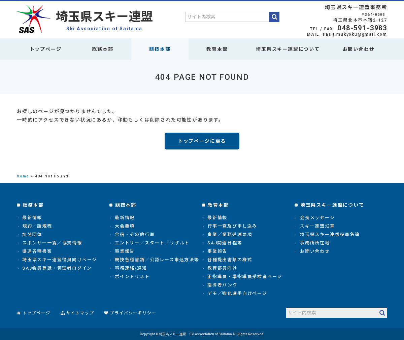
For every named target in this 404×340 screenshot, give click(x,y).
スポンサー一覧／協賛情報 (52, 242)
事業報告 (125, 251)
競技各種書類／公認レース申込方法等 (157, 259)
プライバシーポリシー (133, 313)
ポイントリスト (132, 276)
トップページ (46, 49)
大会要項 (125, 226)
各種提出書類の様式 (229, 259)
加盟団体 (32, 234)
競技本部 (159, 49)
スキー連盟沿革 (317, 226)
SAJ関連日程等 (224, 242)
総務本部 (102, 49)
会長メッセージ (317, 217)
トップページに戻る (202, 141)
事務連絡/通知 (131, 268)
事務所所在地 (315, 242)
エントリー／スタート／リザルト (152, 242)
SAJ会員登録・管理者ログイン (57, 268)
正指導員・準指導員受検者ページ (244, 276)
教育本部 (217, 49)
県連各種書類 (37, 251)
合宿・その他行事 (135, 234)
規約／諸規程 (37, 226)
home (23, 176)
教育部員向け (222, 268)
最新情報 (32, 217)
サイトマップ (80, 313)
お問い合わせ (359, 49)
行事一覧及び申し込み (232, 226)
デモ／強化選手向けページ (237, 293)
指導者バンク (222, 284)
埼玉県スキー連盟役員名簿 (330, 234)
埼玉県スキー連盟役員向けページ (59, 259)
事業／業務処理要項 (229, 234)
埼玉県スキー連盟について (288, 49)
